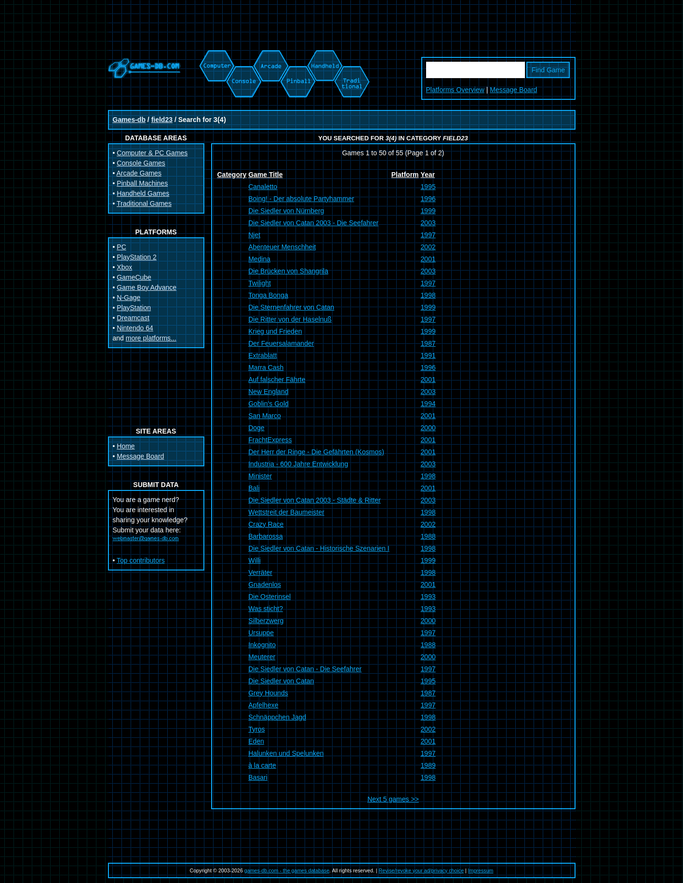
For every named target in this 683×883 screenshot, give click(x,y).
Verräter (260, 572)
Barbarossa (265, 536)
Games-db (129, 119)
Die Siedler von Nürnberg (286, 211)
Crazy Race (265, 524)
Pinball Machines (142, 183)
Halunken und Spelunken (285, 753)
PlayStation (134, 308)
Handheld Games (143, 193)
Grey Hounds (268, 693)
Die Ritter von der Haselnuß (290, 319)
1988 (428, 536)
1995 (428, 186)
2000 (428, 428)
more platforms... (151, 338)
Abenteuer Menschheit (282, 247)
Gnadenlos (264, 584)
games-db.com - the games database (287, 870)
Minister (260, 476)
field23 (162, 119)
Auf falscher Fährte (276, 379)
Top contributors (141, 560)
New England (268, 391)
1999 (428, 211)
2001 (428, 259)
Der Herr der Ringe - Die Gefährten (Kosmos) (316, 452)
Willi (254, 560)
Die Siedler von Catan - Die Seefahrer (305, 669)
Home (125, 446)
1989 (428, 765)
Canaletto (262, 186)
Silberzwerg (265, 621)
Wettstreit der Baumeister (286, 512)
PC (121, 247)
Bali (253, 488)
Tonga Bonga (268, 295)
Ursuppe (261, 633)
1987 (428, 343)
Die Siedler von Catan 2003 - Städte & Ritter (314, 500)
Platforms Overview (455, 90)
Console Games (141, 163)
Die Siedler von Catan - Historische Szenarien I (318, 548)
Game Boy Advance (146, 287)
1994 (428, 404)
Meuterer (261, 657)
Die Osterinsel (269, 596)
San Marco (264, 416)
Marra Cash (265, 367)
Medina (259, 259)
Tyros (256, 729)
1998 (428, 295)
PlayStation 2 (137, 257)
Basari (258, 777)
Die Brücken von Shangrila (288, 271)
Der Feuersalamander (281, 343)
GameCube (134, 277)
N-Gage (128, 297)
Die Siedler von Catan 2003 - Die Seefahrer (313, 223)
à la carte (262, 765)
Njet (254, 235)
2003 (428, 223)
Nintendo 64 (135, 328)
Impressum (481, 870)
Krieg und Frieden (275, 331)
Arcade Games (139, 173)
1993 (428, 596)
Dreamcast (133, 318)
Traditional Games (144, 203)
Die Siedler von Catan (281, 681)
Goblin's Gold (268, 404)
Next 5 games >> (393, 799)
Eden (256, 741)
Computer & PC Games (152, 153)
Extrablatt (262, 355)
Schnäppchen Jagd (277, 717)
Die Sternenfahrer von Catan (291, 307)
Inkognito (262, 645)
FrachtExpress (270, 440)
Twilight (259, 283)
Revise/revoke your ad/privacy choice (421, 870)
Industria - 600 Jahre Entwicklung (298, 464)
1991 (428, 355)
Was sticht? (265, 608)
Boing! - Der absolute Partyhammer (301, 199)
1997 (428, 235)
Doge (256, 428)
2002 (428, 247)
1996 (428, 199)
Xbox (124, 267)
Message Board (513, 90)
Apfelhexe (263, 705)
